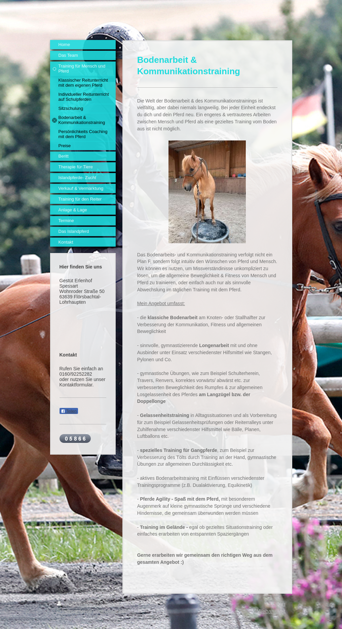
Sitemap (110, 604)
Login (278, 604)
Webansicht (271, 611)
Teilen (69, 411)
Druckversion (77, 604)
